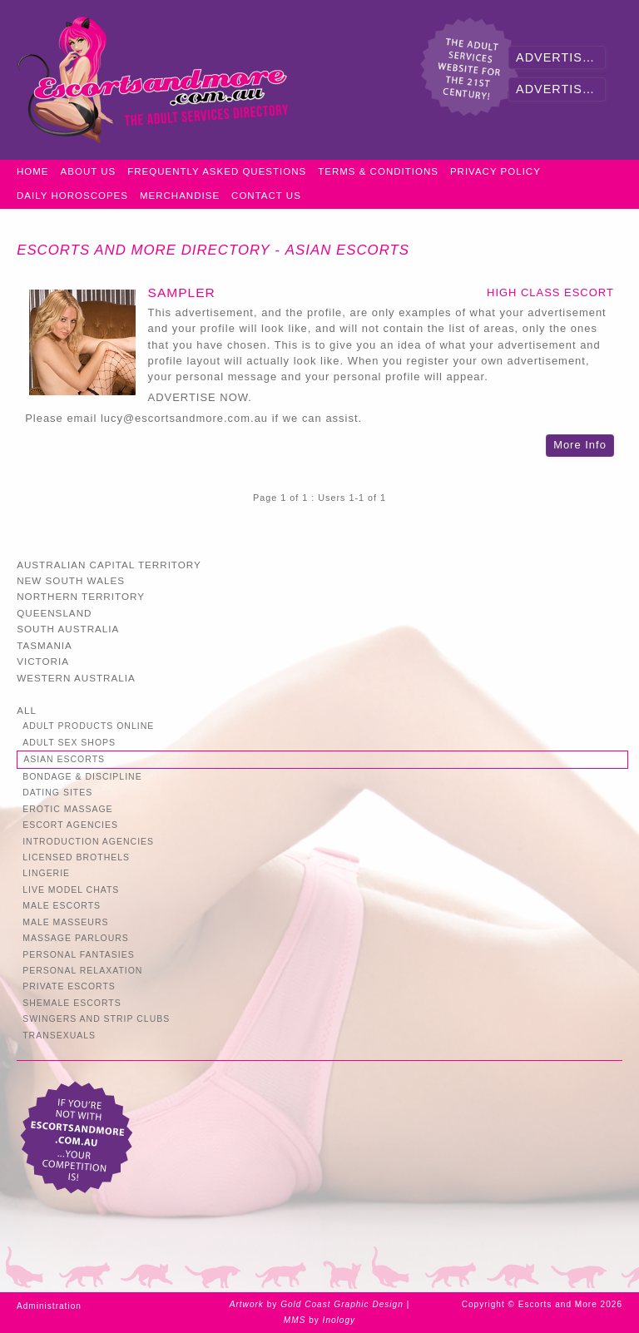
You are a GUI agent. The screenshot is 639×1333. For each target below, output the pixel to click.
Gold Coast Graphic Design (342, 1304)
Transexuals (59, 1035)
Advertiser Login (561, 57)
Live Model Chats (70, 889)
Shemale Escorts (71, 1003)
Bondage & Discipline (82, 776)
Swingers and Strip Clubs (96, 1018)
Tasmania (44, 645)
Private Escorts (69, 986)
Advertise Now (561, 89)
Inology (339, 1320)
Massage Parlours (75, 938)
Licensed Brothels (76, 857)
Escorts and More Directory (143, 250)
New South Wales (71, 580)
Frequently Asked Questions (216, 171)
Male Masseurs (65, 922)
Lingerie (46, 873)
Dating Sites (57, 792)
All (27, 710)
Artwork (247, 1304)
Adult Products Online (88, 726)
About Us (88, 171)
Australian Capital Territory (109, 564)
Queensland (54, 612)
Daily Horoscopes (72, 196)
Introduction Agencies (88, 841)
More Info (580, 445)
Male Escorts (61, 905)
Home (33, 171)
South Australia (68, 628)
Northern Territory (81, 596)
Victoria (43, 661)
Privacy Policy (495, 171)
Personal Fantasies (78, 954)
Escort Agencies (70, 825)
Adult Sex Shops (69, 742)
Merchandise (180, 196)
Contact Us (266, 196)
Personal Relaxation (82, 970)
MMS (295, 1320)
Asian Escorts (347, 250)
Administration (49, 1306)
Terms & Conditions (378, 171)
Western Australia (76, 677)
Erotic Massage (67, 809)
